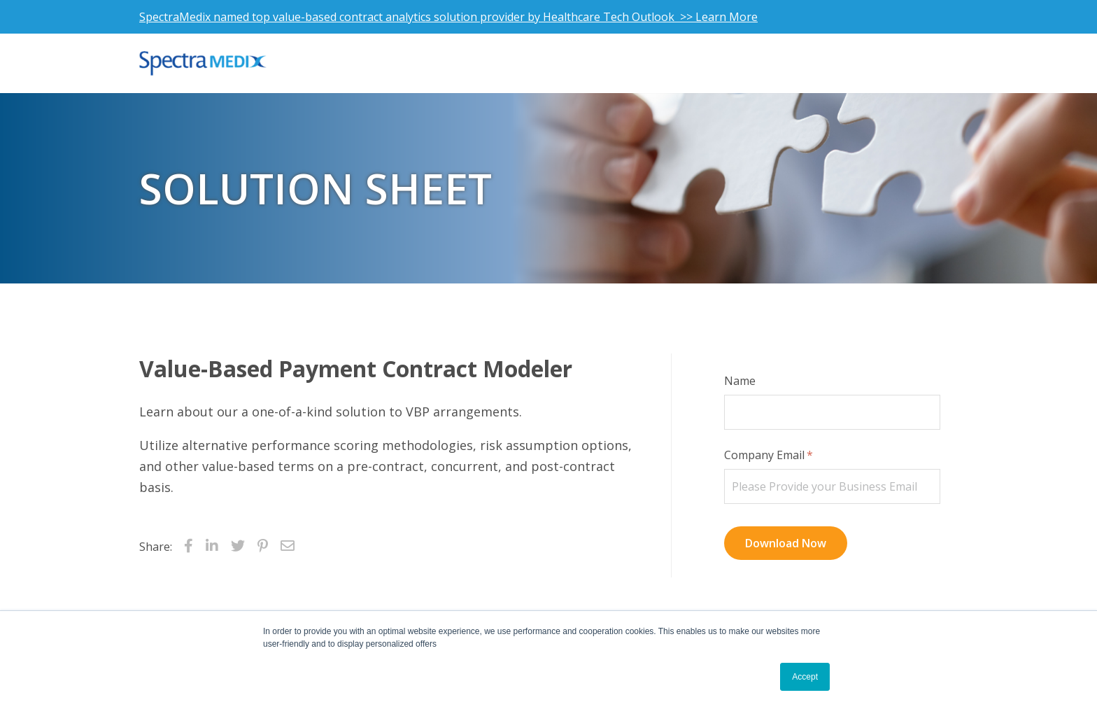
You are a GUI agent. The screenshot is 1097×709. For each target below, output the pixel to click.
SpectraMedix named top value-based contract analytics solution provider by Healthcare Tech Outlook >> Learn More (448, 16)
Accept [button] (805, 677)
